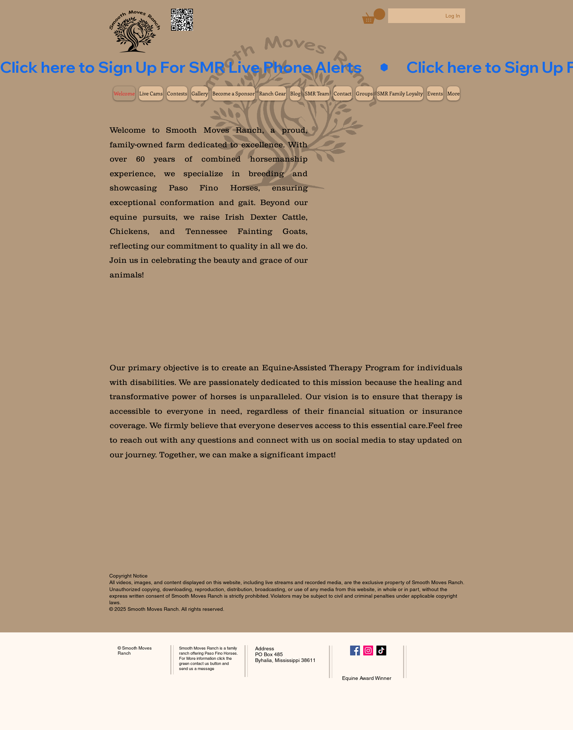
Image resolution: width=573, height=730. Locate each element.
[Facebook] (355, 650)
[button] (373, 16)
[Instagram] (368, 650)
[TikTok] (381, 650)
